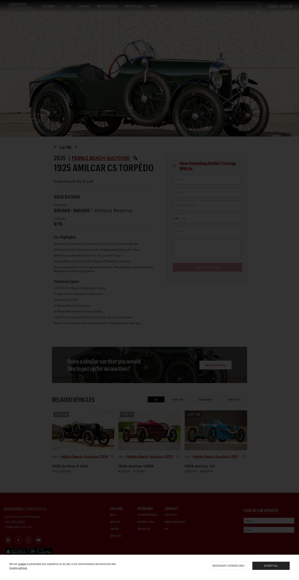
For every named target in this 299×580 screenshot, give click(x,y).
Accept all (271, 565)
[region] (149, 567)
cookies (22, 564)
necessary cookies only (228, 565)
